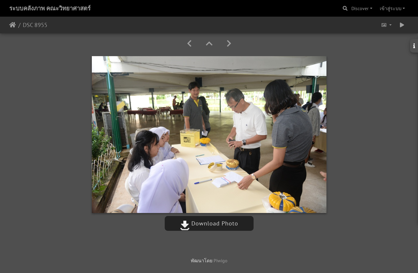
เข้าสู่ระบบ (390, 8)
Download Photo (209, 223)
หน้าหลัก (12, 24)
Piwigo (221, 260)
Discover (360, 8)
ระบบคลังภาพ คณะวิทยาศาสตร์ (50, 8)
